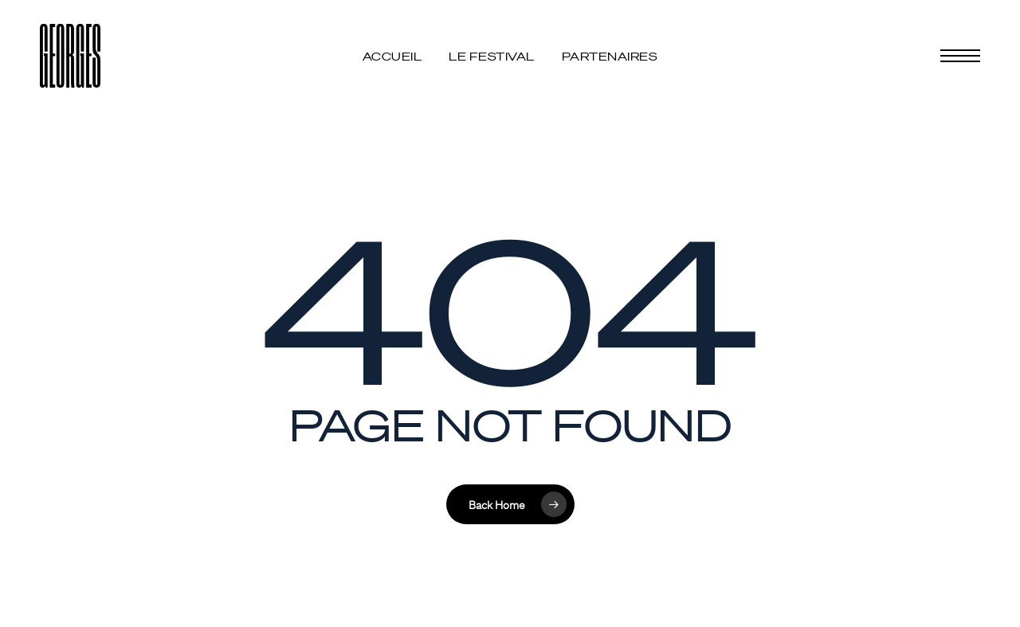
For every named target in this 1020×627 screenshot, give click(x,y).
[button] (960, 56)
